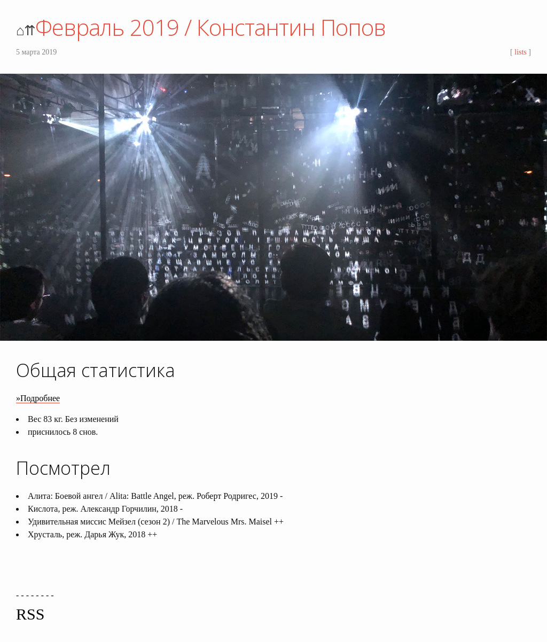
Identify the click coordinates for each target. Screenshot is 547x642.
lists (520, 52)
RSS (30, 614)
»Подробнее (38, 398)
